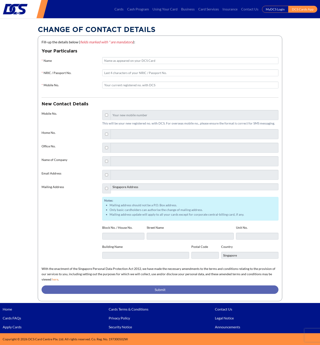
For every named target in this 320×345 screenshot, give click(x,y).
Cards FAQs (12, 318)
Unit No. (242, 227)
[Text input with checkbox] (194, 115)
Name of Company (54, 160)
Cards (119, 9)
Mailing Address (53, 187)
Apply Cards (12, 327)
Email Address (51, 173)
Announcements (227, 327)
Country (227, 247)
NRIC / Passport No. (56, 73)
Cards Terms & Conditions (128, 309)
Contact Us (249, 9)
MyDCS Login (275, 9)
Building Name (112, 247)
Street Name (155, 227)
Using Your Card (165, 9)
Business (188, 9)
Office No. (49, 146)
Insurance (230, 9)
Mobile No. (50, 85)
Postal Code (199, 247)
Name (47, 60)
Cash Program (138, 9)
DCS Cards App (303, 9)
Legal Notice (224, 318)
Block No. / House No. (117, 227)
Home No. (49, 132)
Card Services (208, 9)
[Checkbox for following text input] (106, 115)
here (55, 279)
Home (7, 309)
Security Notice (120, 327)
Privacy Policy (119, 318)
